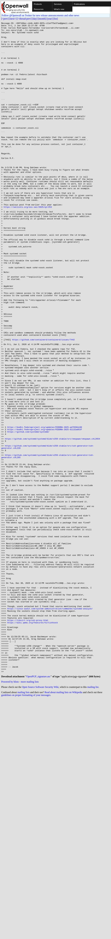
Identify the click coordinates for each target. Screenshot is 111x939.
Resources (38, 9)
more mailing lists (30, 810)
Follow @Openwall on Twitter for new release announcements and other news (40, 15)
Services (58, 4)
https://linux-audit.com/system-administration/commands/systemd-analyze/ (50, 724)
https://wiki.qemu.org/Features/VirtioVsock (32, 741)
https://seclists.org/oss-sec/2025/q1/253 (28, 244)
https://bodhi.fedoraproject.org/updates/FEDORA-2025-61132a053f (44, 509)
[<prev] (5, 18)
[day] (35, 18)
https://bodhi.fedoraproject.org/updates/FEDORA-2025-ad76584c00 (44, 506)
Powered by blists (10, 810)
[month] (42, 18)
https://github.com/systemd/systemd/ (28, 512)
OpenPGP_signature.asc (38, 805)
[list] (55, 18)
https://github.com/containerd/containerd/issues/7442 (43, 403)
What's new (59, 9)
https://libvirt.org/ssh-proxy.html (27, 738)
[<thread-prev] (24, 18)
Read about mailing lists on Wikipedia (63, 821)
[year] (49, 18)
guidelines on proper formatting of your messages (25, 824)
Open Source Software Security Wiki (40, 816)
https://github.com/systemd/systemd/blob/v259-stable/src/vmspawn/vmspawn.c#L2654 (52, 520)
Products (38, 4)
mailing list (92, 816)
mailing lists (23, 821)
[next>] (13, 18)
